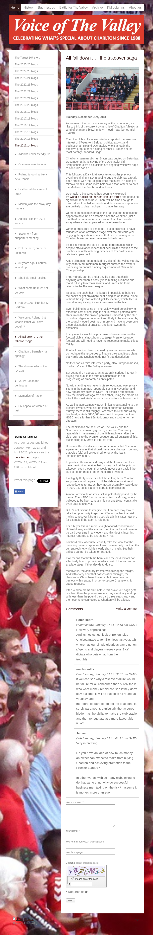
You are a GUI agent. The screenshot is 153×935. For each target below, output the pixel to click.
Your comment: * (74, 802)
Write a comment (127, 608)
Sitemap (29, 919)
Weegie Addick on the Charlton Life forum (95, 196)
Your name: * (73, 830)
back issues (22, 457)
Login (137, 919)
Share (19, 491)
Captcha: (82, 862)
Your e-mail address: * (85, 841)
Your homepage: (74, 852)
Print (18, 919)
